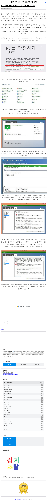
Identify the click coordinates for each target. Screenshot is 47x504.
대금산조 (21, 351)
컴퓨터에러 (10, 351)
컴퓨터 (24, 351)
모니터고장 (6, 356)
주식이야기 (23, 429)
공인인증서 (34, 354)
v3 (32, 352)
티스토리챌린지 (16, 354)
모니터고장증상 (40, 351)
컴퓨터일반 (23, 400)
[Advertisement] (23, 306)
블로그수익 (16, 351)
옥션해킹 (30, 354)
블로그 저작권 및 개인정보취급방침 (10, 374)
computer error (12, 356)
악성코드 (5, 352)
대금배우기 (23, 425)
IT (13, 351)
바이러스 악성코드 (23, 406)
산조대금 (35, 351)
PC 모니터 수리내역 (23, 389)
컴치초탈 (42, 352)
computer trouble (24, 354)
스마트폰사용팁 (23, 412)
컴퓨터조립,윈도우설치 (23, 385)
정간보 (38, 354)
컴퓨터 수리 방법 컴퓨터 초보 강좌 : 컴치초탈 (23, 2)
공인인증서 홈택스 (23, 421)
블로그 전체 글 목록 (23, 382)
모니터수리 (5, 351)
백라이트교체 (28, 352)
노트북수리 (18, 352)
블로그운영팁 (23, 419)
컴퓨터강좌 (23, 352)
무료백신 (11, 354)
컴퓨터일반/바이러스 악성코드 (6, 8)
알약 (8, 354)
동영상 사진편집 (23, 410)
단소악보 (31, 351)
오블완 (27, 351)
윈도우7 (23, 395)
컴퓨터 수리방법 (23, 387)
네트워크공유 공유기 (23, 402)
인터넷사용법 (23, 404)
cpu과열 (4, 354)
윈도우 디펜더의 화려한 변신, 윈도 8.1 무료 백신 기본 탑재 (18, 6)
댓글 (2, 329)
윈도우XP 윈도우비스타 (23, 398)
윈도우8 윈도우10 (23, 393)
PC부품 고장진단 (23, 391)
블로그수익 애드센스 (23, 423)
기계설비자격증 (23, 415)
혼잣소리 (23, 427)
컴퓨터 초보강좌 (23, 408)
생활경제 (23, 417)
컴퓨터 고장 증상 (36, 352)
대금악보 (14, 352)
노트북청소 (9, 352)
